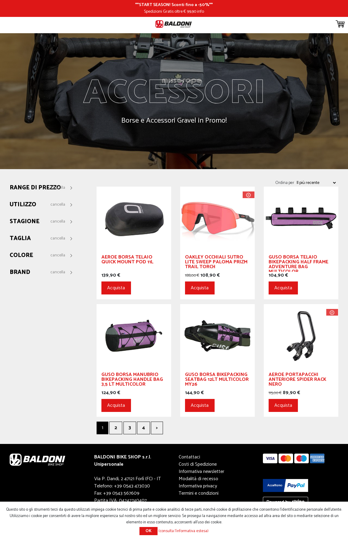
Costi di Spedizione (198, 464)
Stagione (25, 221)
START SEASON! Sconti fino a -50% (174, 4)
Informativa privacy (198, 486)
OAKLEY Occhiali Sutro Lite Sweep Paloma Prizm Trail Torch (216, 263)
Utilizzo (23, 205)
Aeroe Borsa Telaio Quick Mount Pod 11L (127, 260)
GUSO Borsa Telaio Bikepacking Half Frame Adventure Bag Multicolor (298, 263)
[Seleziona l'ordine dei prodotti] (316, 183)
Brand (20, 272)
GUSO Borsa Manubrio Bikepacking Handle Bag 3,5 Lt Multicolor (132, 380)
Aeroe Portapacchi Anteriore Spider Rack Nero (297, 380)
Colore (21, 255)
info (200, 11)
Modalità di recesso (198, 479)
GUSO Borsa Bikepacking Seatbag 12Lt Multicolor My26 (217, 380)
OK (148, 531)
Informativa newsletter (201, 471)
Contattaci (189, 457)
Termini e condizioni (199, 493)
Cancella (57, 188)
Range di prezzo (35, 188)
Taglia (20, 238)
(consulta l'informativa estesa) (183, 531)
